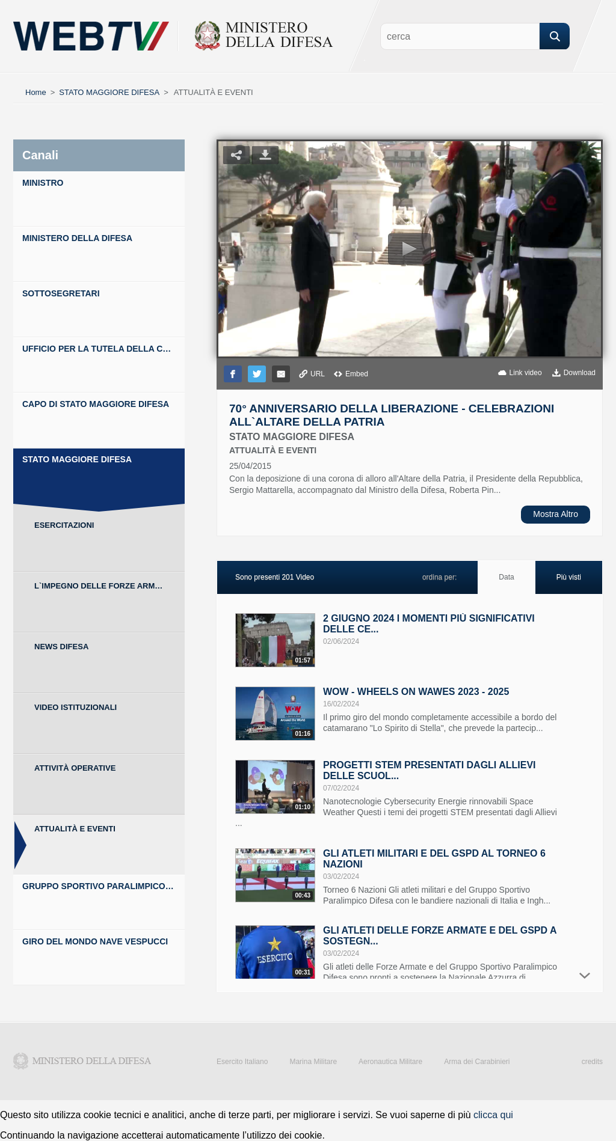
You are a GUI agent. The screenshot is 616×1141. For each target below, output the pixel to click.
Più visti (568, 577)
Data (506, 577)
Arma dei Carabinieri (477, 1061)
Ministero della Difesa (82, 1061)
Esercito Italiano (242, 1061)
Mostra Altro (555, 514)
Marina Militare (313, 1061)
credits (592, 1061)
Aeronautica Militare (390, 1061)
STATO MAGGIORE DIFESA (109, 92)
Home (35, 92)
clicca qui (493, 1115)
